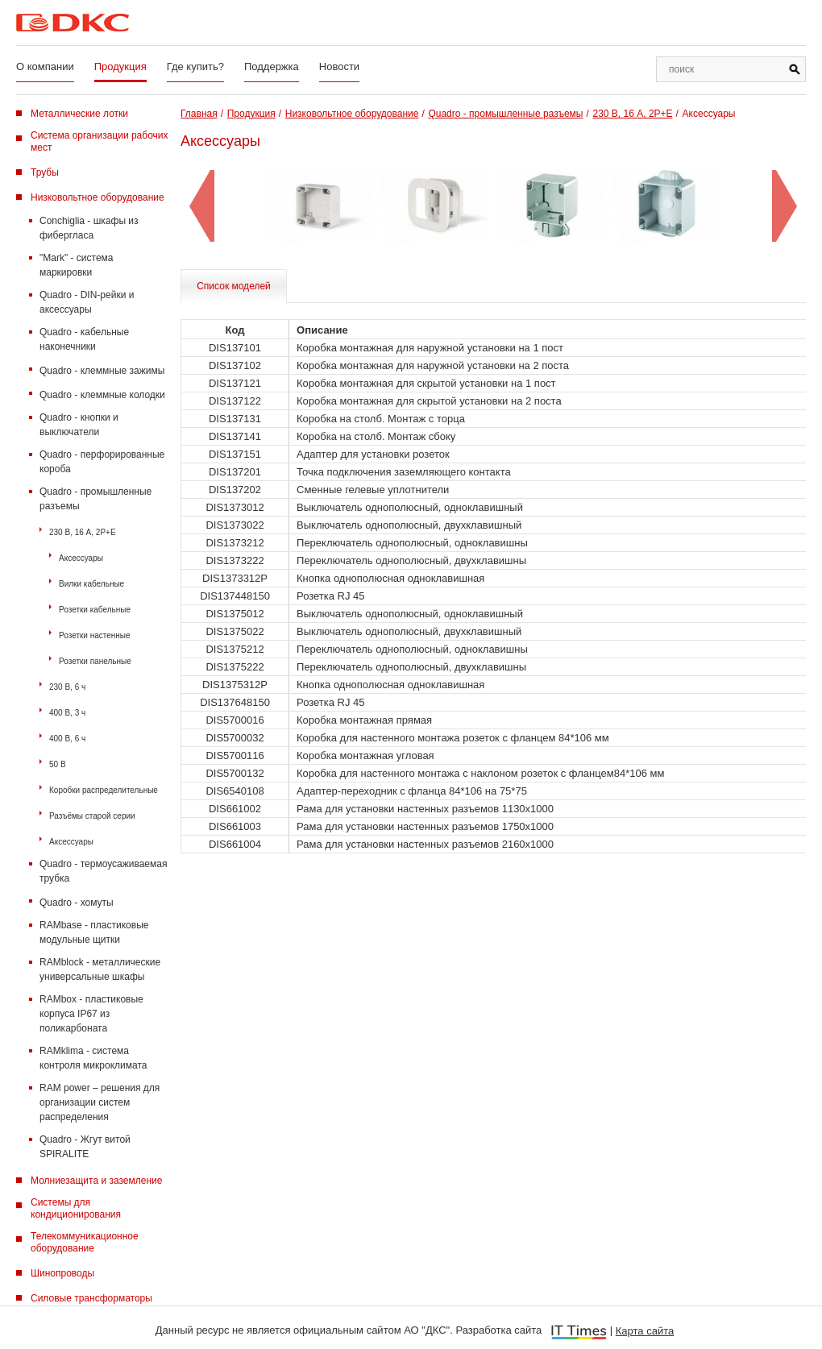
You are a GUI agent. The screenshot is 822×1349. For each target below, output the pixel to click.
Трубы (45, 172)
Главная (199, 113)
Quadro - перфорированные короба (101, 462)
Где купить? (195, 66)
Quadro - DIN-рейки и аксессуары (86, 302)
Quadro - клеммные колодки (102, 395)
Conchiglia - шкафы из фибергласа (89, 228)
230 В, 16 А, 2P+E (82, 532)
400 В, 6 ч (67, 738)
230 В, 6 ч (67, 687)
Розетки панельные (95, 661)
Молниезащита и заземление (96, 1180)
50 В (57, 764)
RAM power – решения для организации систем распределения (99, 1102)
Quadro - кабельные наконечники (84, 339)
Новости (339, 66)
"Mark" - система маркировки (76, 265)
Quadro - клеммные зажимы (101, 370)
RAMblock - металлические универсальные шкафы (99, 969)
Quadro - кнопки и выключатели (78, 425)
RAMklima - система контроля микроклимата (93, 1058)
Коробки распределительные (103, 790)
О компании (45, 66)
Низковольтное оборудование (97, 197)
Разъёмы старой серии (92, 815)
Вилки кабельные (91, 583)
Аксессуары (81, 558)
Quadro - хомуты (76, 902)
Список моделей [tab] (234, 286)
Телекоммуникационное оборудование (85, 1242)
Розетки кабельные (95, 609)
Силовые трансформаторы (91, 1298)
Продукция (120, 66)
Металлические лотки (79, 113)
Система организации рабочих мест (99, 141)
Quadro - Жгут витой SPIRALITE (85, 1147)
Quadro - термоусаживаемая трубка (103, 871)
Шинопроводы (62, 1273)
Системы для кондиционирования (76, 1208)
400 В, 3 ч (67, 712)
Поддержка (271, 66)
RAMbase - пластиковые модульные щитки (93, 932)
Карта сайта (645, 1331)
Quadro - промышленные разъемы (95, 499)
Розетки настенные (95, 635)
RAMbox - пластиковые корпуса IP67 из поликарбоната (91, 1014)
